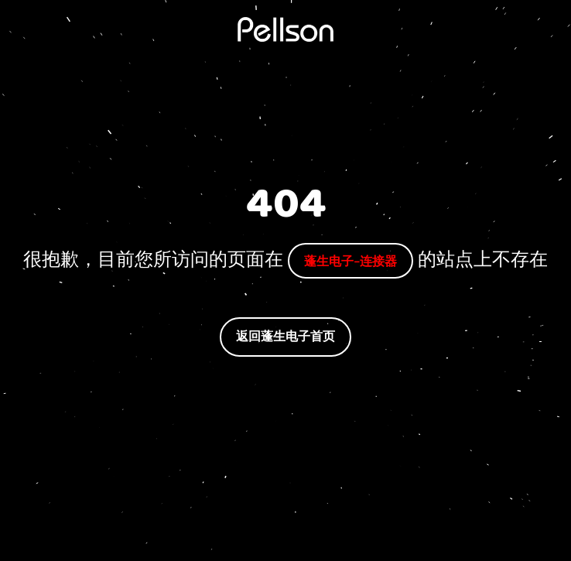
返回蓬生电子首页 (285, 336)
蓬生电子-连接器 (350, 260)
